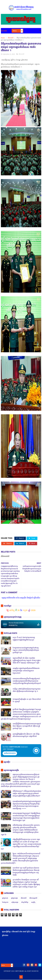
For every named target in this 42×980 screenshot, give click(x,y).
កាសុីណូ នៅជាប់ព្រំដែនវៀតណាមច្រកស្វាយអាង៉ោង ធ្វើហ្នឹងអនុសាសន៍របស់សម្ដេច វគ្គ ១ (26, 690)
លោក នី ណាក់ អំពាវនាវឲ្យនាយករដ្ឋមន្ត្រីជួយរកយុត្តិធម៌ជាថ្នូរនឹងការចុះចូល (24, 639)
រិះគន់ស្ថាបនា (5, 902)
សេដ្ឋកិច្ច (33, 902)
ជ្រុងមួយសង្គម (14, 898)
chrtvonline (19, 971)
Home (4, 30)
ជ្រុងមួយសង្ (5, 898)
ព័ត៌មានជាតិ (10, 38)
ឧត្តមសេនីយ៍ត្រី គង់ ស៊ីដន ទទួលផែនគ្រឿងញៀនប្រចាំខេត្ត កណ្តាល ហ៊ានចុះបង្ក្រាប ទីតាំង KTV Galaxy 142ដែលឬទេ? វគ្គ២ (26, 660)
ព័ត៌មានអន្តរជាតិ (33, 898)
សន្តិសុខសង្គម (14, 902)
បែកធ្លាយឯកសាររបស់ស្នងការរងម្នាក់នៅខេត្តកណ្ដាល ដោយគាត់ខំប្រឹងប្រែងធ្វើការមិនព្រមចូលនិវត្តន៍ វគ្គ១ (26, 650)
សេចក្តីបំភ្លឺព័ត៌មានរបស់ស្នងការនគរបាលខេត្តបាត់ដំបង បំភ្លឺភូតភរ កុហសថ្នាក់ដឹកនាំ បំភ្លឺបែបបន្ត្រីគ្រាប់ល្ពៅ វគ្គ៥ (27, 726)
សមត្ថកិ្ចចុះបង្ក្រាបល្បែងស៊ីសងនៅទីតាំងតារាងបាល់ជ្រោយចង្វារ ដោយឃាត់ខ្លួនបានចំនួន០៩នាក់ (26, 671)
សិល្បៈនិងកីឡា (24, 902)
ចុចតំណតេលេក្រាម (10, 753)
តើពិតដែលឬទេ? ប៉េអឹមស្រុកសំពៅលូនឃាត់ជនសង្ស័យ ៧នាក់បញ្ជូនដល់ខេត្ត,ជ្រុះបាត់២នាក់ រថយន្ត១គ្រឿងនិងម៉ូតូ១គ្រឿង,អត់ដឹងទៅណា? (27, 793)
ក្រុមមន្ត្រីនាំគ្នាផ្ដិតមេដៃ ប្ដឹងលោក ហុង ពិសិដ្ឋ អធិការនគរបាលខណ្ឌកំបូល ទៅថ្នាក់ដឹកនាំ (26, 735)
